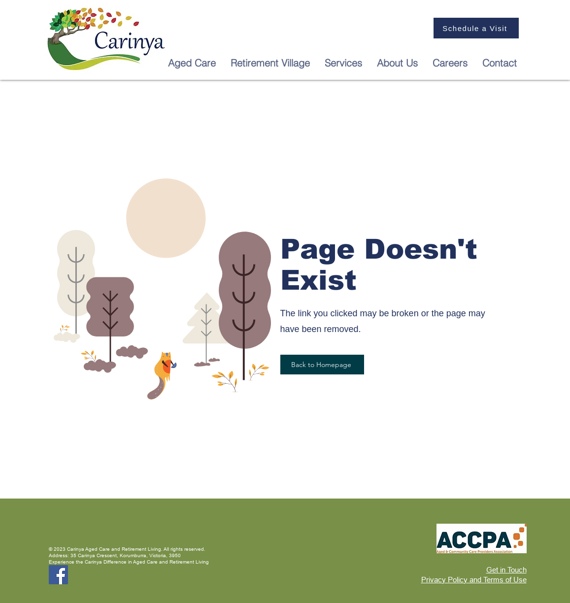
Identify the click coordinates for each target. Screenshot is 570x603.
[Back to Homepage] (322, 364)
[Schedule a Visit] (476, 28)
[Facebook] (58, 574)
